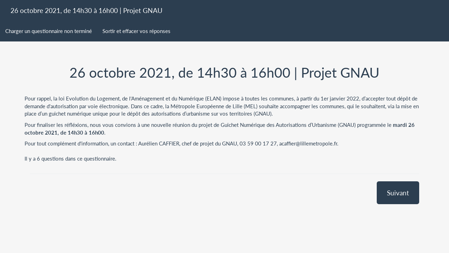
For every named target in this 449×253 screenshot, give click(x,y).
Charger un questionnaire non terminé (48, 31)
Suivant (398, 193)
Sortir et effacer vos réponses (136, 31)
